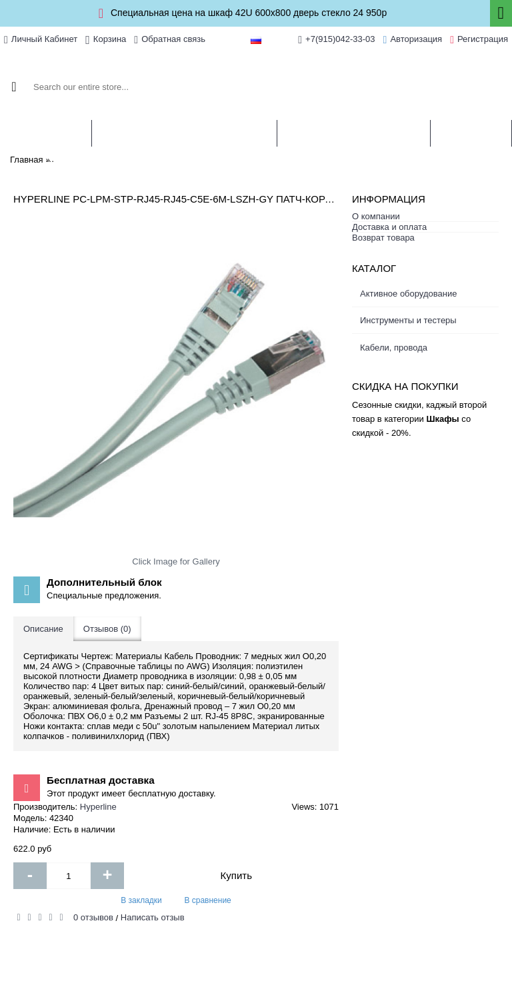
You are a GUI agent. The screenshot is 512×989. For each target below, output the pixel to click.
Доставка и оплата (389, 227)
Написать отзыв (153, 917)
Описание (43, 629)
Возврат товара (383, 238)
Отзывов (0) (107, 629)
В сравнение (207, 900)
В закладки (141, 900)
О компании (376, 216)
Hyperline (98, 807)
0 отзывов (93, 917)
